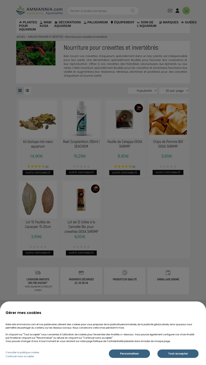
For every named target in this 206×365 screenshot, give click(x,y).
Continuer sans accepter (20, 356)
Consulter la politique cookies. (23, 352)
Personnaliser (129, 353)
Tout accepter (178, 353)
